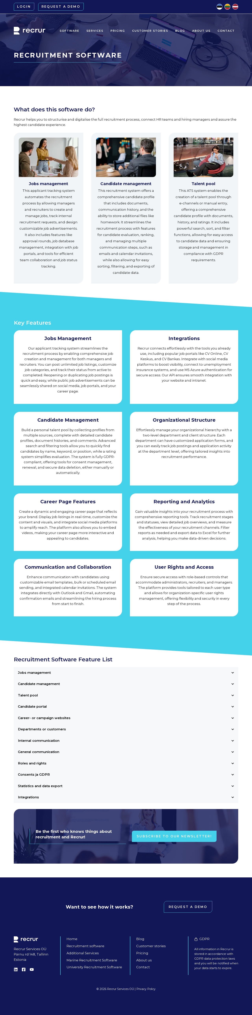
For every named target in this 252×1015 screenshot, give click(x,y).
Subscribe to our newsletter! (174, 836)
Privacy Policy (146, 989)
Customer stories (150, 31)
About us (201, 31)
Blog (180, 31)
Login (24, 6)
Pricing (117, 31)
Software (69, 31)
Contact (226, 31)
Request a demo (61, 6)
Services (94, 31)
